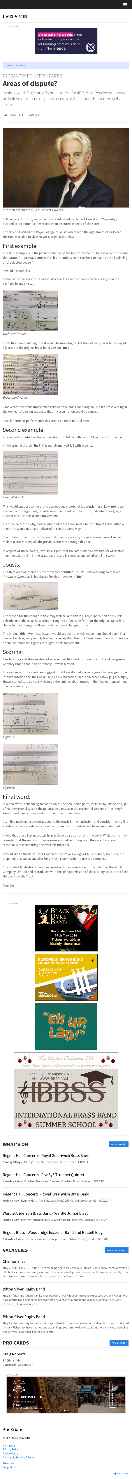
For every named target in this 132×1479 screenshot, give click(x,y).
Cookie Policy (10, 1453)
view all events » (118, 1144)
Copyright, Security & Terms (19, 1457)
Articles (20, 65)
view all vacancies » (116, 1250)
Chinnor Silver (15, 1261)
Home (9, 65)
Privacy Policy (10, 1449)
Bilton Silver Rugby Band (24, 1289)
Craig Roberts (14, 1354)
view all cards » (119, 1342)
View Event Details (112, 1395)
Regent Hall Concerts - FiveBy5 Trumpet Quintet (43, 1174)
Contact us (9, 1445)
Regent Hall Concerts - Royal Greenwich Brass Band (46, 1155)
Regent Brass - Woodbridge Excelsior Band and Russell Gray (53, 1232)
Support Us (9, 1467)
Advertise (8, 1463)
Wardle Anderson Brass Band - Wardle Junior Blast (45, 1213)
